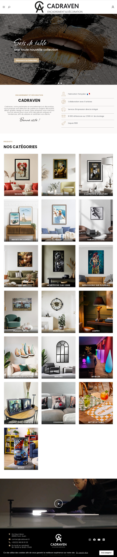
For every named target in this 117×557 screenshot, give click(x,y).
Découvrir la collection (26, 60)
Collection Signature (96, 465)
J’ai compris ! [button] (106, 553)
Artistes (58, 465)
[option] (58, 49)
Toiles (58, 510)
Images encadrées (21, 510)
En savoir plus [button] (82, 553)
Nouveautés (21, 465)
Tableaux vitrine (96, 510)
